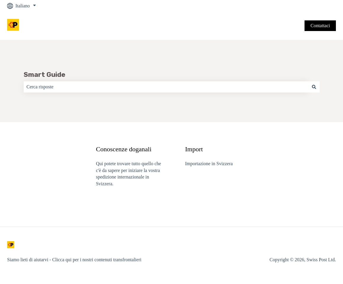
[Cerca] (314, 86)
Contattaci (320, 25)
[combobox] (166, 86)
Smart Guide (44, 74)
